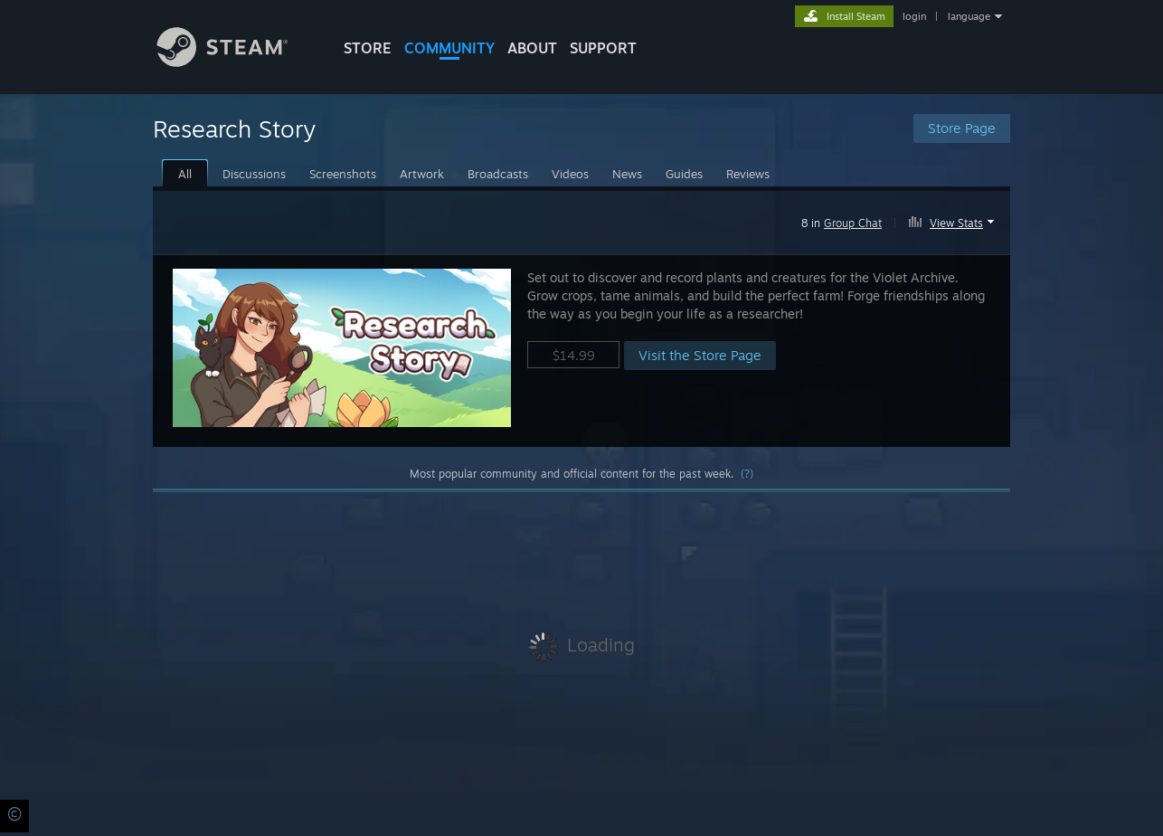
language (969, 16)
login (914, 16)
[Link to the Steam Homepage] (236, 62)
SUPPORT (603, 48)
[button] (953, 219)
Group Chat (853, 223)
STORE (368, 48)
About (532, 48)
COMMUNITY (449, 48)
